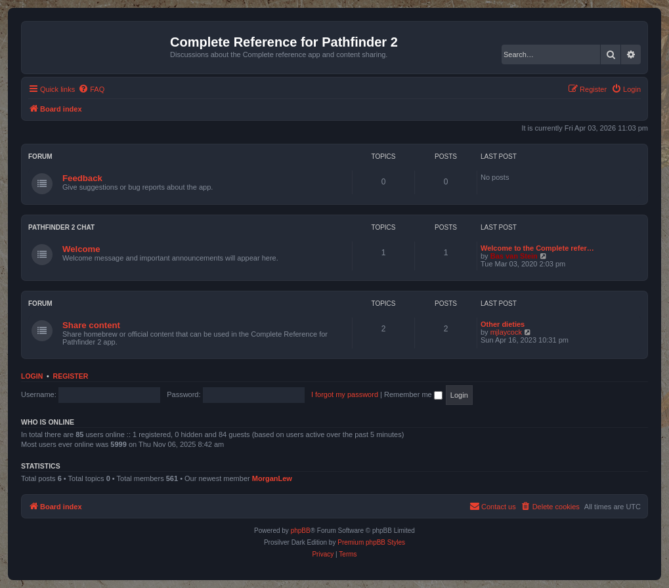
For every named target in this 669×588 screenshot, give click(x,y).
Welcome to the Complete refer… (537, 248)
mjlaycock (506, 332)
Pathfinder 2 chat (61, 227)
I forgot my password (344, 394)
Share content (91, 325)
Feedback (82, 178)
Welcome (81, 249)
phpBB (301, 530)
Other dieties (503, 324)
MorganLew (272, 478)
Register (71, 376)
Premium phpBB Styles (371, 542)
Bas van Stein (514, 256)
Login (32, 376)
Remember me (413, 394)
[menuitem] (91, 89)
